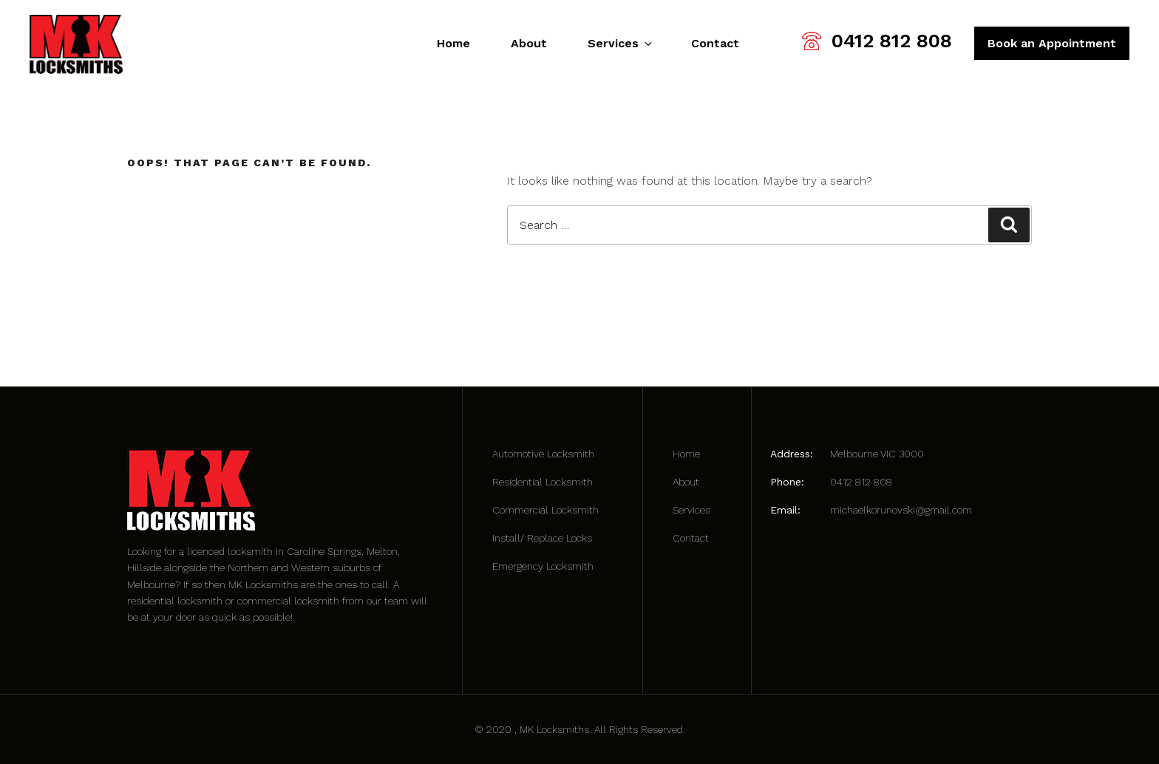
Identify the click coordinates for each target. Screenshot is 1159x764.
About (529, 43)
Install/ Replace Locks (542, 538)
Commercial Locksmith (545, 510)
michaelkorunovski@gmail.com (901, 510)
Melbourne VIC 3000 (877, 453)
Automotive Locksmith (543, 453)
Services (619, 43)
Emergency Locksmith (543, 566)
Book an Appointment (1052, 43)
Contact (715, 43)
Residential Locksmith (542, 482)
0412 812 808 (892, 41)
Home (453, 43)
